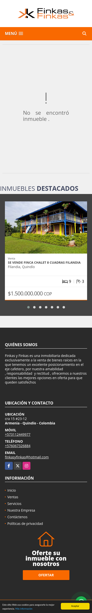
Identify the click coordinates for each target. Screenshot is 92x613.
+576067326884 (17, 445)
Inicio (11, 490)
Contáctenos (17, 517)
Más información (23, 609)
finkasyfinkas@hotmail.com (27, 457)
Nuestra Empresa (21, 510)
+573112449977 (17, 434)
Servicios (14, 503)
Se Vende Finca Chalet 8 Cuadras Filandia (44, 262)
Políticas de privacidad (25, 523)
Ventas (12, 497)
